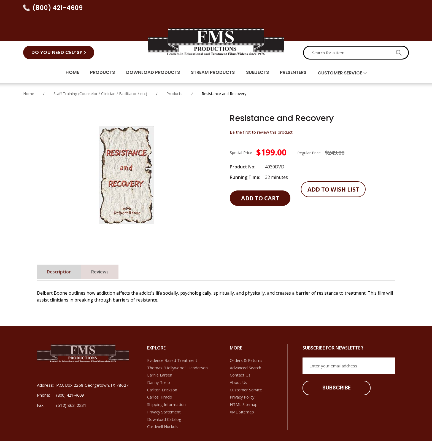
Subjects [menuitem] (258, 47)
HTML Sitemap (244, 381)
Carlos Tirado (159, 374)
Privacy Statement (164, 388)
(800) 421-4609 (58, 7)
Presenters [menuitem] (296, 47)
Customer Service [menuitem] (345, 48)
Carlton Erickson (162, 366)
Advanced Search (246, 344)
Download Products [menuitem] (150, 47)
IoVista (389, 431)
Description (60, 249)
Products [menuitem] (98, 47)
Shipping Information (166, 381)
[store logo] (216, 15)
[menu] (216, 48)
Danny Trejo (159, 359)
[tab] (60, 248)
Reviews (104, 249)
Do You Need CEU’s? (56, 26)
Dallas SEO (334, 431)
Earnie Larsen (160, 351)
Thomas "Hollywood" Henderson (178, 344)
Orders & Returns (247, 336)
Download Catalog (164, 396)
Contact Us (240, 351)
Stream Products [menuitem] (211, 47)
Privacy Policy (243, 374)
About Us (238, 359)
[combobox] (346, 27)
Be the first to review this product (262, 108)
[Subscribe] (334, 364)
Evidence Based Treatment (173, 336)
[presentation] (344, 388)
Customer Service (246, 366)
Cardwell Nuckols (163, 403)
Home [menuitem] (66, 47)
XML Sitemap (242, 388)
